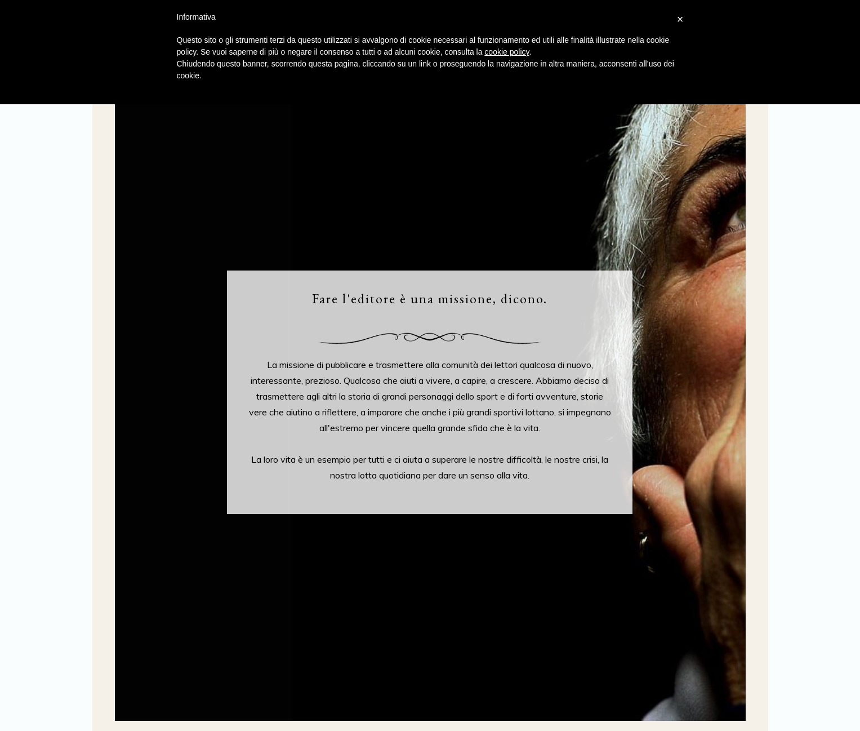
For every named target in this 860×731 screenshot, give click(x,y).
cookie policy (506, 51)
